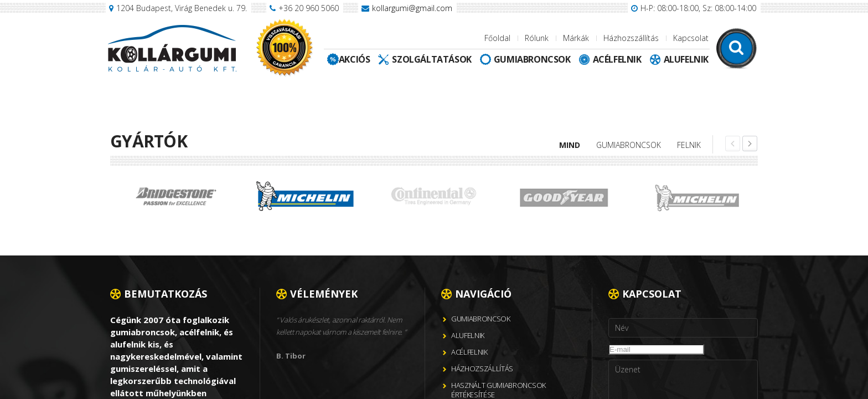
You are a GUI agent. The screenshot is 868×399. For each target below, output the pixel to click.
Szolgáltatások (431, 59)
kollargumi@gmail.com (412, 8)
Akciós (354, 59)
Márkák (576, 38)
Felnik (689, 145)
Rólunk (537, 38)
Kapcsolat (691, 38)
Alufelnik (686, 59)
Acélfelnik (617, 59)
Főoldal (497, 38)
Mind (569, 145)
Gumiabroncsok (532, 59)
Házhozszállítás (631, 38)
